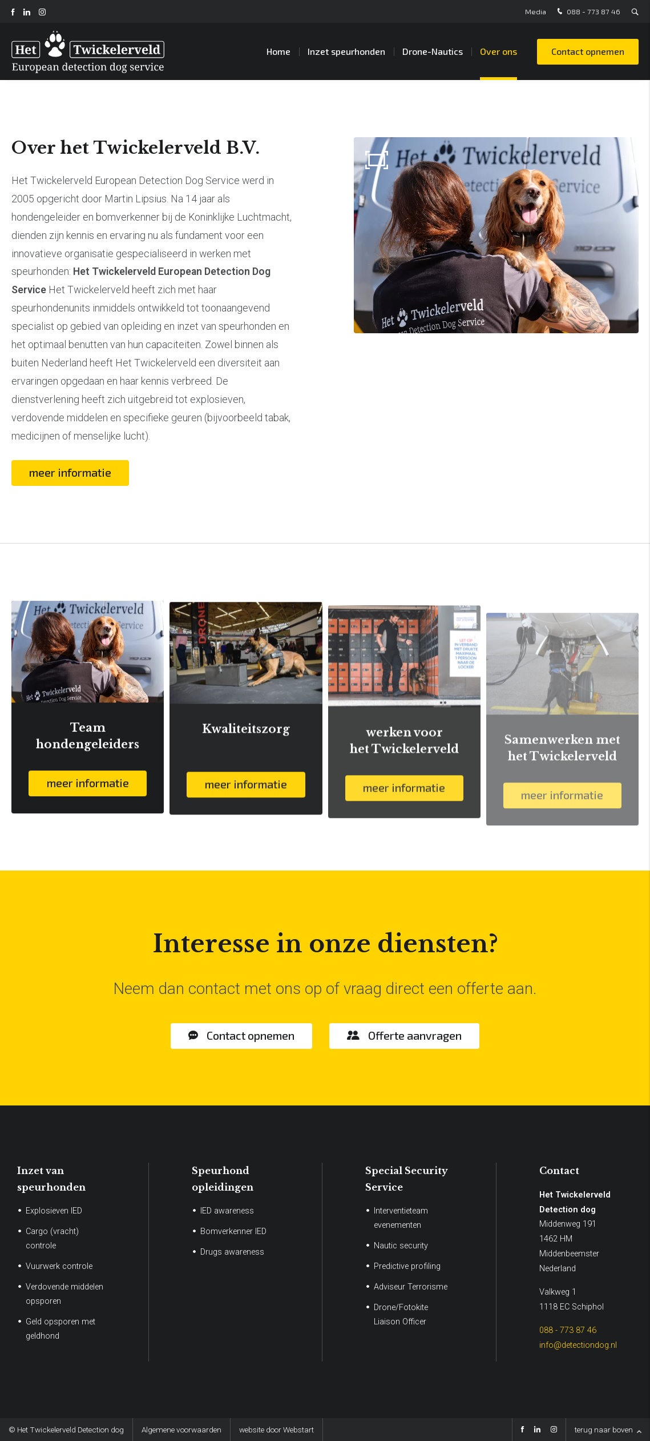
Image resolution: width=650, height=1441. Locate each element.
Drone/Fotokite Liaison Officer (401, 1315)
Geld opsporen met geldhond (60, 1329)
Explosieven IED (54, 1211)
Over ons (498, 51)
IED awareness (227, 1211)
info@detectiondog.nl (578, 1345)
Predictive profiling (407, 1266)
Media (535, 11)
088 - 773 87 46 (587, 11)
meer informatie (70, 472)
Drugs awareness (232, 1252)
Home (278, 51)
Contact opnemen (587, 51)
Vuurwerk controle (59, 1266)
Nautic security (401, 1246)
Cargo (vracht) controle (52, 1239)
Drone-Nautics (432, 51)
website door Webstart (276, 1429)
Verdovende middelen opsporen (64, 1294)
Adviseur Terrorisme (410, 1287)
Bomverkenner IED (233, 1231)
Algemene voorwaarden (181, 1429)
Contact (559, 1170)
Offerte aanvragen (415, 1035)
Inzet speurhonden (346, 51)
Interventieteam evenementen (401, 1218)
